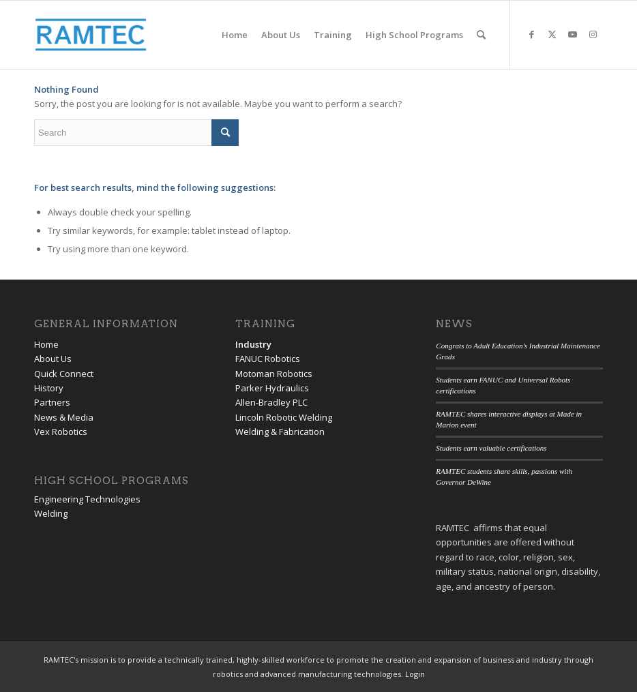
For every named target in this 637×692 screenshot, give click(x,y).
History (48, 388)
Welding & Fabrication (280, 431)
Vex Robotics (60, 431)
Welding (51, 513)
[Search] (481, 35)
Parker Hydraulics (272, 388)
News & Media (63, 417)
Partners (52, 402)
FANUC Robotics (267, 358)
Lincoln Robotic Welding (283, 417)
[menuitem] (234, 35)
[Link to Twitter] (552, 34)
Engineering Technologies (87, 499)
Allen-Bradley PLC (271, 402)
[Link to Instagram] (592, 34)
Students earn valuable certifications (491, 448)
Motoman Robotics (273, 373)
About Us (53, 358)
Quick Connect (63, 373)
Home (46, 344)
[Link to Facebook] (531, 34)
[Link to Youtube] (572, 34)
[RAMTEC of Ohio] (90, 35)
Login (415, 674)
